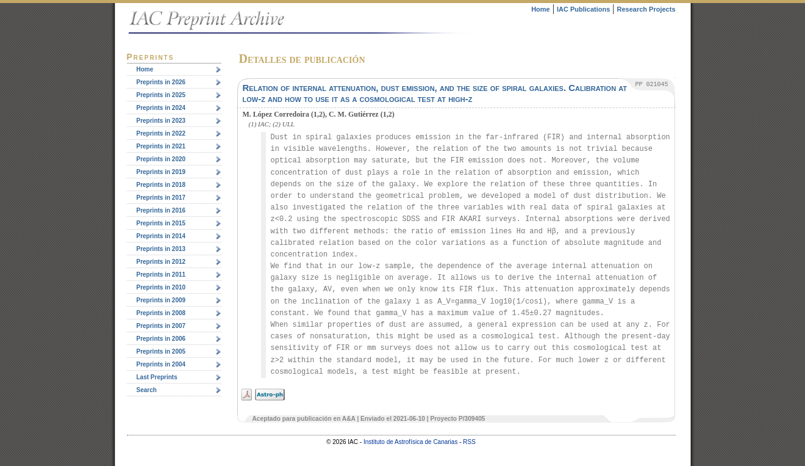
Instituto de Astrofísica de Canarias (410, 442)
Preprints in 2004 (161, 364)
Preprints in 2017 (161, 197)
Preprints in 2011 (161, 274)
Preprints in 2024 (161, 107)
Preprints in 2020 (161, 159)
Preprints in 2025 (161, 95)
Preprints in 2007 (161, 325)
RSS (469, 442)
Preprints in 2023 (161, 120)
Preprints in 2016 (161, 210)
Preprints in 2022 (161, 133)
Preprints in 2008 (161, 313)
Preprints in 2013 (161, 249)
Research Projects (646, 9)
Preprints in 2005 (161, 351)
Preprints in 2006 (161, 338)
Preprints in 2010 (161, 287)
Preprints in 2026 (161, 82)
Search (147, 390)
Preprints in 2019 (161, 172)
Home (540, 9)
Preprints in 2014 (161, 236)
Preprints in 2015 (161, 223)
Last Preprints (157, 377)
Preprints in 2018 (161, 184)
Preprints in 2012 (161, 261)
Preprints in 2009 (161, 300)
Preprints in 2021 (161, 146)
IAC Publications (583, 9)
